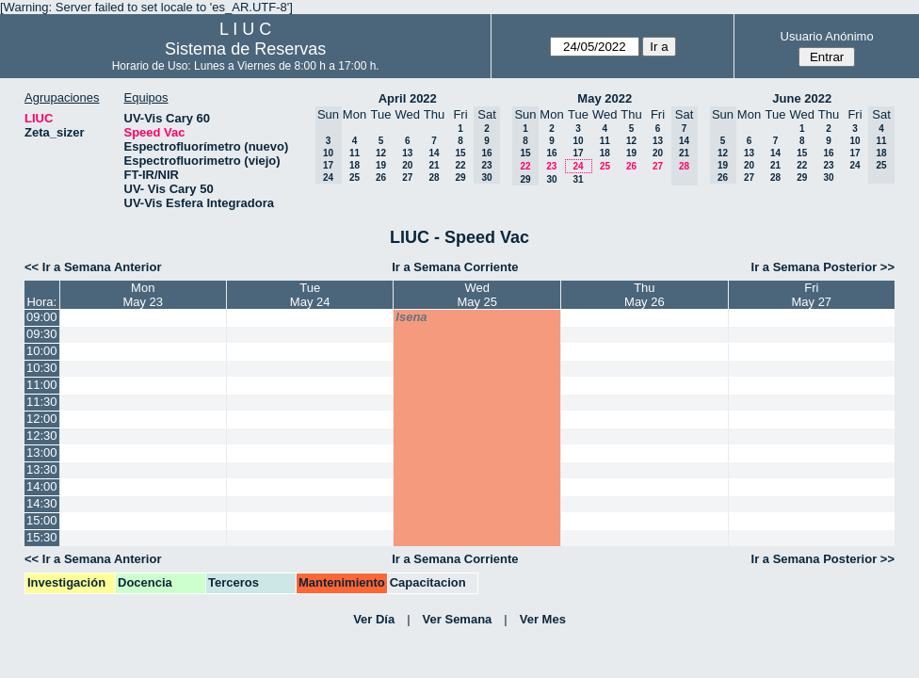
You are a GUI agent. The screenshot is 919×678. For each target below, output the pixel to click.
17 (577, 153)
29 (460, 177)
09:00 (41, 317)
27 (407, 177)
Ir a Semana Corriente (455, 267)
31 (577, 179)
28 (433, 177)
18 (354, 165)
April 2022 (408, 98)
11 (354, 153)
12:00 (41, 419)
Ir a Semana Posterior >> (823, 267)
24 (577, 166)
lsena (411, 317)
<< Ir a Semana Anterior (92, 267)
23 (551, 166)
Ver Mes (543, 619)
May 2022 (604, 98)
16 (551, 153)
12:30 (41, 435)
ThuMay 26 (644, 295)
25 (354, 177)
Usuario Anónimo (827, 36)
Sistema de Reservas (245, 49)
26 (381, 177)
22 (460, 165)
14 (433, 153)
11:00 (41, 385)
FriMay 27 (811, 295)
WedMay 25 (477, 295)
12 (381, 153)
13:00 (41, 452)
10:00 (41, 351)
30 (551, 179)
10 (577, 141)
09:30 (41, 334)
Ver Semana (457, 619)
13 (407, 153)
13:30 (41, 469)
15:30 (41, 537)
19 (381, 165)
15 (460, 153)
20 (407, 165)
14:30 (41, 503)
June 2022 (801, 98)
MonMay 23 (142, 295)
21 (433, 165)
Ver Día (374, 619)
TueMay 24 (310, 295)
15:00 (41, 520)
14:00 (41, 486)
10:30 (41, 368)
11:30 (41, 402)
